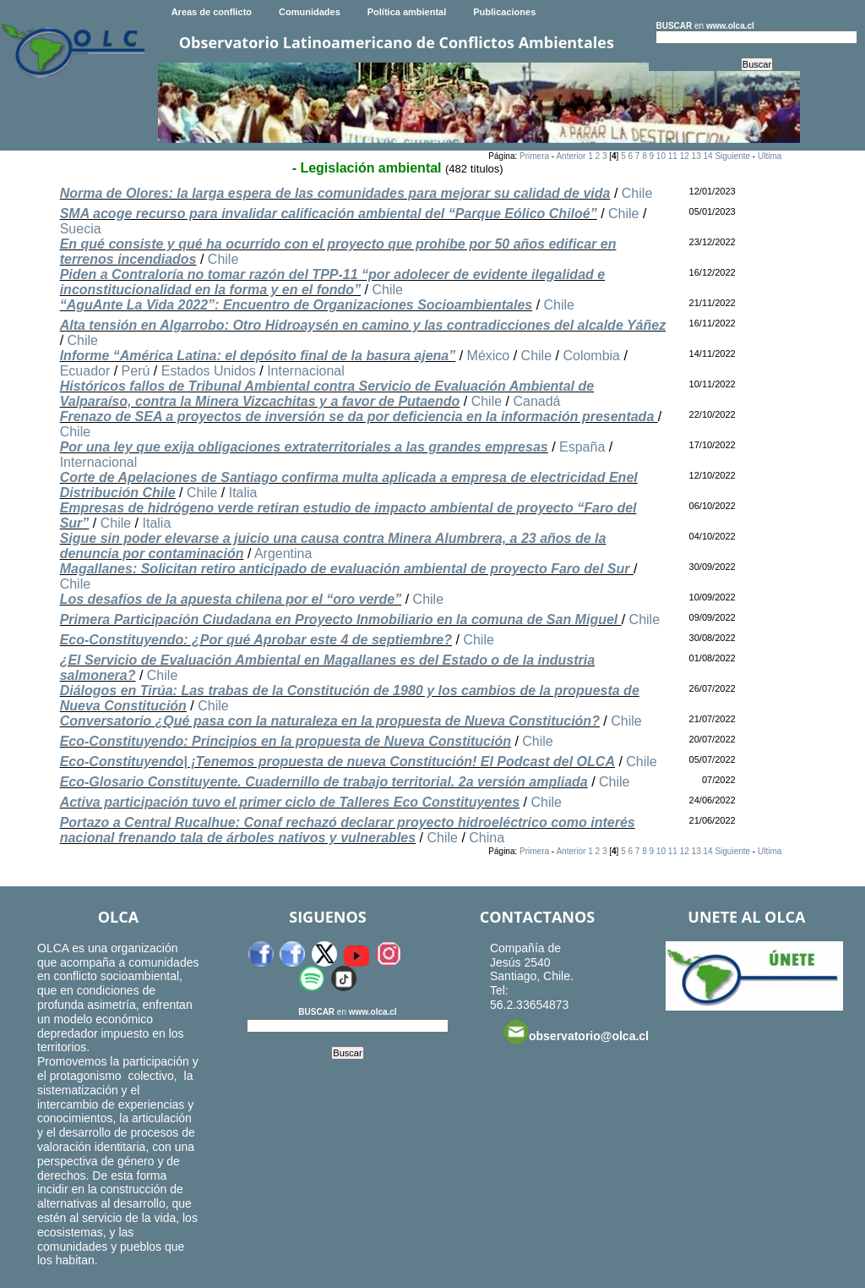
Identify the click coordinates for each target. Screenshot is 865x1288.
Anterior (570, 156)
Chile (637, 193)
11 (672, 156)
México (488, 355)
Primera (534, 156)
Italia (243, 492)
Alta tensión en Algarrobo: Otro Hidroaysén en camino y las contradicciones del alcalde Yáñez (363, 325)
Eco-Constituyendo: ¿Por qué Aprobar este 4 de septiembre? (256, 640)
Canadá (536, 401)
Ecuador (85, 371)
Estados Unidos (208, 371)
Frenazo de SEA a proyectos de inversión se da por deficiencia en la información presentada (359, 416)
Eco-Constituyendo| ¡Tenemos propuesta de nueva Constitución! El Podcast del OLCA (337, 761)
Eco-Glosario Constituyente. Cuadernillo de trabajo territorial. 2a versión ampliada (324, 782)
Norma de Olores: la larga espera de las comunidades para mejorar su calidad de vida (335, 193)
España (582, 447)
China (486, 837)
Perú (136, 371)
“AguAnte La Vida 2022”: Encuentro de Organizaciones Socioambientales (296, 305)
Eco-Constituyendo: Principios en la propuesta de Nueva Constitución (285, 741)
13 (696, 156)
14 (707, 156)
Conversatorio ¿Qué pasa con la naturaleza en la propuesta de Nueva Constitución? (330, 721)
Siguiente (732, 156)
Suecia (80, 229)
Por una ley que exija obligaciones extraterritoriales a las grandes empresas (304, 447)
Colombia (591, 355)
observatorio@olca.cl (576, 1031)
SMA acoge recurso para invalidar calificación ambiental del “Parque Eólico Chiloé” (328, 213)
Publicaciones (504, 12)
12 (684, 156)
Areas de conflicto (211, 12)
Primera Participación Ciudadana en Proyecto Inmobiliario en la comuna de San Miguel (341, 619)
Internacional (306, 371)
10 (661, 156)
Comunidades (309, 12)
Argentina (283, 553)
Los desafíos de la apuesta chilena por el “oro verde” (231, 599)
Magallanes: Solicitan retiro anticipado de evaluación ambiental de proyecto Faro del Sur (347, 569)
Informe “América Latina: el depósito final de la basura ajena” (258, 355)
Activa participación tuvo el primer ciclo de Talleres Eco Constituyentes (290, 802)
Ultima (769, 156)
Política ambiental (407, 12)
